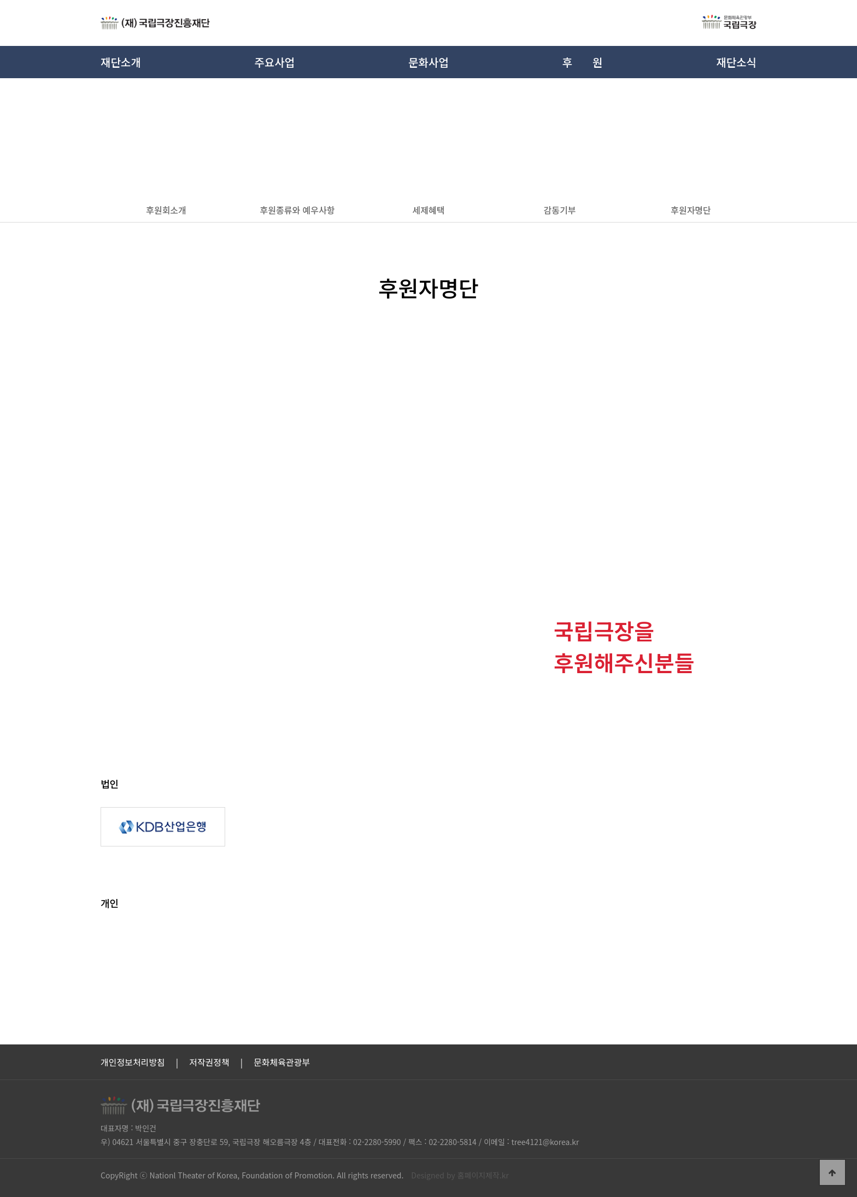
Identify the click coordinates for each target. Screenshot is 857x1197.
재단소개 (121, 62)
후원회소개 (166, 210)
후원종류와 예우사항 (297, 210)
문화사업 (428, 62)
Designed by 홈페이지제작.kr (460, 1175)
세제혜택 (429, 210)
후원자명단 (691, 210)
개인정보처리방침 (133, 1061)
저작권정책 (209, 1061)
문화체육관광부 (282, 1061)
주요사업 (275, 62)
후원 (582, 62)
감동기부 (560, 210)
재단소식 (736, 62)
